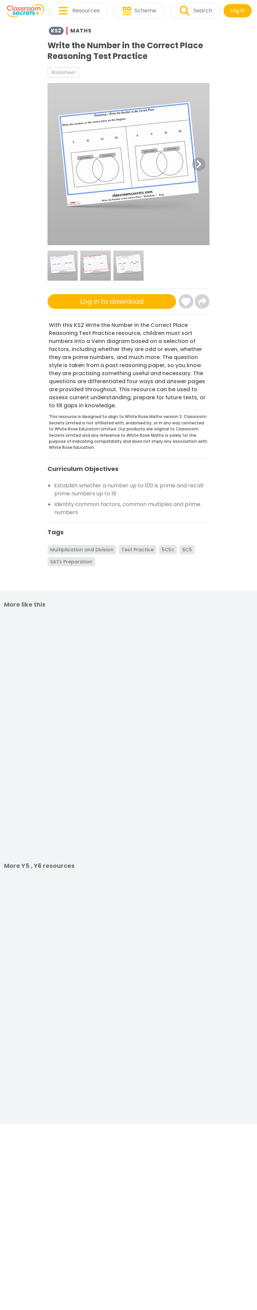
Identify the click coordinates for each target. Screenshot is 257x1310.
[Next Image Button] (198, 164)
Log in (237, 10)
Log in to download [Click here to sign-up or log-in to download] (112, 301)
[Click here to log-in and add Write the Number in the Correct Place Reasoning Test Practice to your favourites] (186, 301)
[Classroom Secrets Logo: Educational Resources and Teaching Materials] (25, 10)
